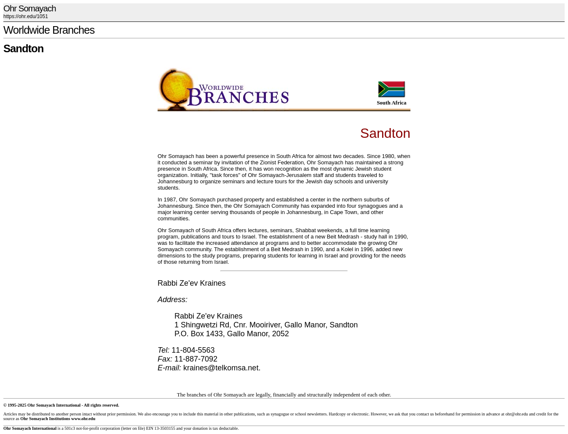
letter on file (133, 428)
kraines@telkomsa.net (220, 368)
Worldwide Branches (48, 30)
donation (200, 428)
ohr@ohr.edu (516, 414)
